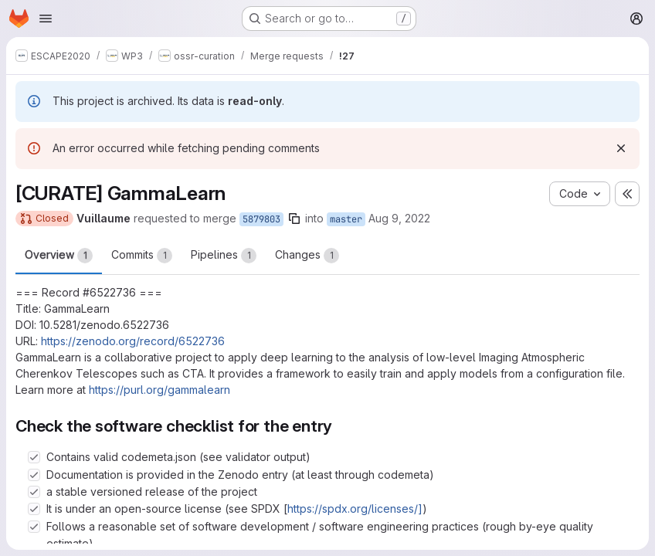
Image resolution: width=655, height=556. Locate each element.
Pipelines (223, 255)
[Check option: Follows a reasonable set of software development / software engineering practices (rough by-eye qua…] (34, 526)
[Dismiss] (621, 148)
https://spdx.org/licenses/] (355, 508)
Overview (59, 255)
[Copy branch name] (294, 218)
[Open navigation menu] (45, 18)
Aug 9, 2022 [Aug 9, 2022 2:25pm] (399, 218)
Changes (307, 255)
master (346, 219)
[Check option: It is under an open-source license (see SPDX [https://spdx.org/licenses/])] (34, 509)
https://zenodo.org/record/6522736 (133, 341)
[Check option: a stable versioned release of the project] (34, 492)
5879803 (261, 219)
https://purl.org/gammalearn (159, 389)
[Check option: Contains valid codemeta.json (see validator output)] (34, 457)
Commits (141, 255)
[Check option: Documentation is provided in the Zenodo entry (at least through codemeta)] (34, 475)
